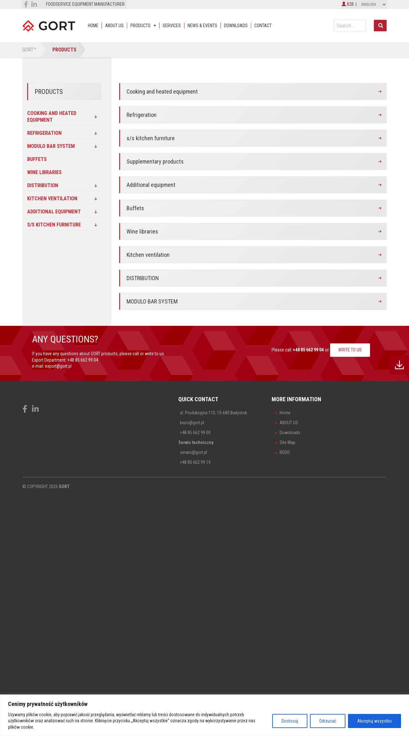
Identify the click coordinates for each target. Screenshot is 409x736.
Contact (263, 25)
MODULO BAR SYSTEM (152, 301)
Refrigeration (142, 114)
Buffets (135, 208)
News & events (202, 25)
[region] (204, 715)
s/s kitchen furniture (151, 138)
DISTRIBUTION (143, 278)
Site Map (287, 442)
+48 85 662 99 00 (195, 432)
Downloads (236, 25)
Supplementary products (155, 161)
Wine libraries (142, 231)
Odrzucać (327, 721)
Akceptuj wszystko (374, 721)
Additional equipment (151, 184)
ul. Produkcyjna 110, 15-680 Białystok (213, 412)
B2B (348, 4)
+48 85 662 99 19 (195, 462)
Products (140, 25)
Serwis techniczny (195, 442)
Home (93, 25)
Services (172, 25)
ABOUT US (114, 25)
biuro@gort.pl (192, 422)
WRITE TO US (350, 349)
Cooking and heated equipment (162, 91)
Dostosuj (290, 721)
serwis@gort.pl (193, 452)
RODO (285, 452)
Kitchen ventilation (148, 254)
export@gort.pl (58, 366)
